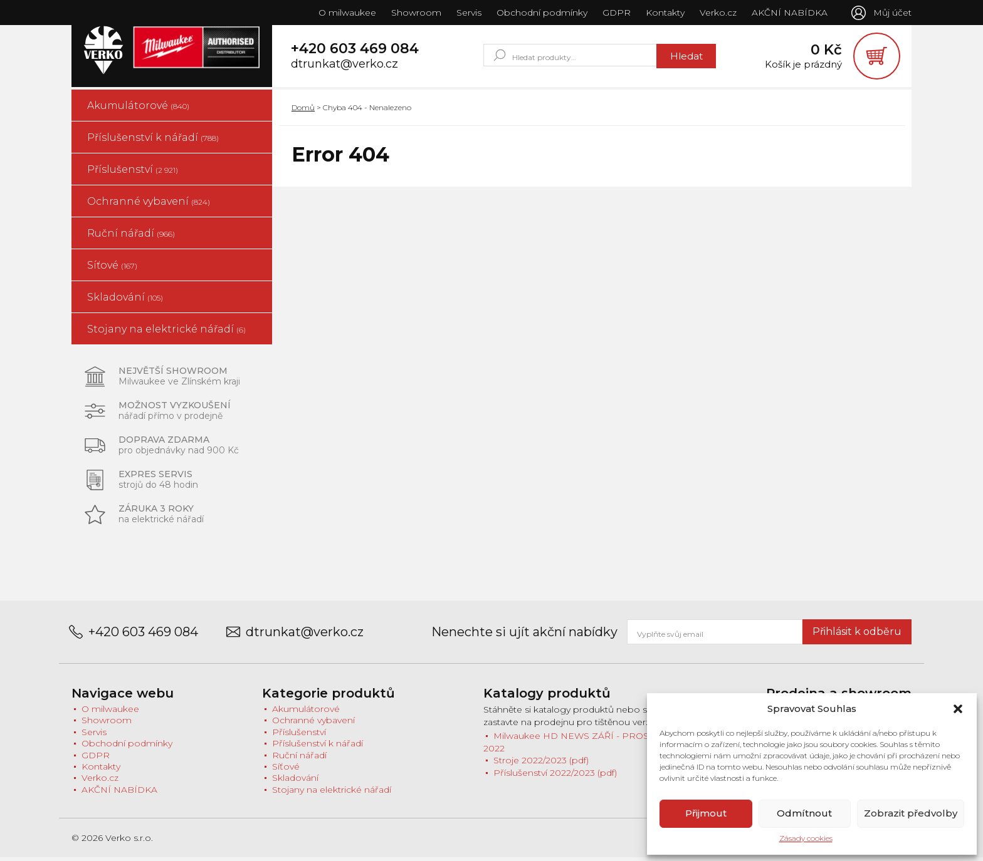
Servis (467, 12)
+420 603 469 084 (355, 51)
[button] (958, 709)
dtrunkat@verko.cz (344, 66)
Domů (303, 110)
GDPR (615, 12)
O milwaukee (346, 12)
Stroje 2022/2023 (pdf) (541, 764)
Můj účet (892, 12)
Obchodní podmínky (540, 12)
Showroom (415, 12)
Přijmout (706, 813)
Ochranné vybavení (148, 204)
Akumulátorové (138, 109)
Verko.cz (716, 12)
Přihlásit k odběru (857, 635)
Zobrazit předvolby (910, 813)
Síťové (112, 268)
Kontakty (663, 12)
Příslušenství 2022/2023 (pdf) (555, 776)
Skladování (125, 300)
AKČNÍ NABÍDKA (788, 12)
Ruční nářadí (131, 236)
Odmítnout (804, 813)
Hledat (685, 57)
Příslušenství (132, 172)
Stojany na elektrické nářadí (166, 332)
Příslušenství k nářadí (153, 141)
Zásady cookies (806, 838)
